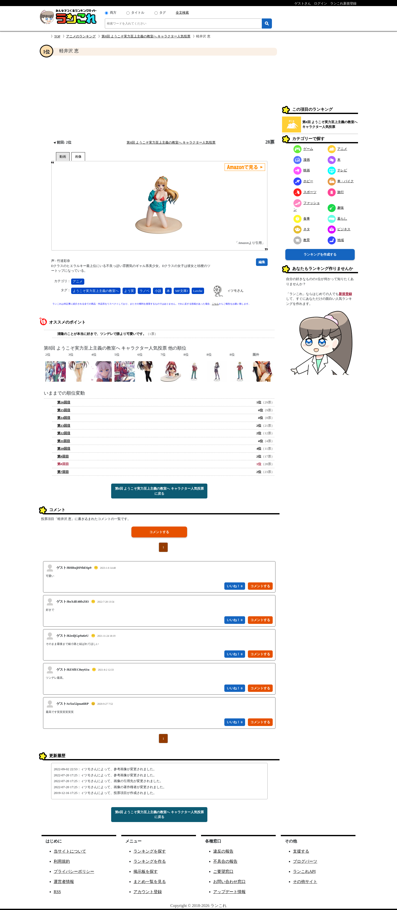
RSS (57, 892)
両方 (113, 12)
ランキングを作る (149, 861)
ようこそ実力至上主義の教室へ (96, 291)
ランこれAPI (304, 871)
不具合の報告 (225, 861)
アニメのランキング (81, 36)
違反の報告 (223, 851)
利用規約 (62, 861)
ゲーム (303, 149)
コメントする (159, 532)
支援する (301, 851)
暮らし (337, 218)
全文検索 (182, 12)
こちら (215, 304)
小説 (158, 291)
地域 (336, 240)
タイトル (137, 12)
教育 (301, 240)
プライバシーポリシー (74, 871)
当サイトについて (70, 851)
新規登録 (345, 294)
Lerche (197, 291)
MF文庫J (181, 291)
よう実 (129, 291)
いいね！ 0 (235, 586)
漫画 (301, 160)
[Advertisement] (159, 97)
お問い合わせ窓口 (229, 881)
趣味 (336, 208)
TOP (57, 36)
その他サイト (305, 881)
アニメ (78, 281)
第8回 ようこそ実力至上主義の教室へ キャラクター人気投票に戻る (159, 491)
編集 (262, 262)
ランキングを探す (149, 851)
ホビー (303, 181)
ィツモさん (235, 290)
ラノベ (144, 291)
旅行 (336, 192)
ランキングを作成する (320, 254)
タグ (162, 12)
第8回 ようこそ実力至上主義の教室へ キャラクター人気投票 (146, 36)
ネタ (301, 229)
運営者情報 (64, 881)
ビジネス (339, 229)
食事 (301, 218)
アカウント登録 (147, 892)
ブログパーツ (305, 861)
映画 (301, 170)
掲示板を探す (145, 871)
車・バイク (341, 181)
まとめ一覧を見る (149, 881)
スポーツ (304, 192)
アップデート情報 (229, 892)
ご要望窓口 (223, 871)
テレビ (337, 170)
